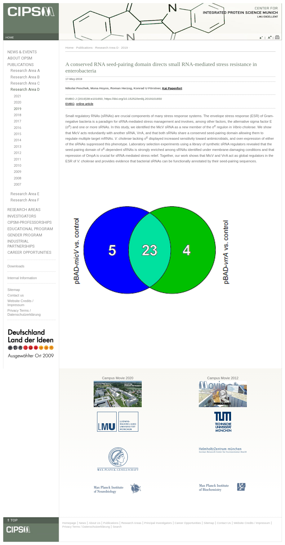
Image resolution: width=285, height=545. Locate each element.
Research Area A (25, 70)
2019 (17, 109)
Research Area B (25, 77)
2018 (17, 115)
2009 (17, 172)
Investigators (21, 216)
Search (117, 526)
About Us (94, 523)
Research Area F (25, 200)
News (82, 523)
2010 (17, 166)
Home (69, 47)
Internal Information (22, 278)
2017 (17, 121)
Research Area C (25, 83)
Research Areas (23, 209)
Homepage (69, 523)
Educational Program (30, 228)
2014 (17, 140)
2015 (17, 134)
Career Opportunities (29, 252)
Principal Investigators (158, 523)
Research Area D (25, 89)
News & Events (22, 52)
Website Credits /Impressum (20, 303)
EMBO (69, 103)
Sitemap (13, 290)
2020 (17, 102)
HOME (10, 37)
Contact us (15, 295)
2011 (17, 159)
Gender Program (24, 235)
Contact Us (224, 523)
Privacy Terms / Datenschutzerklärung (24, 312)
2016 (17, 128)
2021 (17, 96)
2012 (17, 153)
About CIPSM (19, 58)
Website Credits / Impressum (252, 523)
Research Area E (25, 194)
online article (84, 103)
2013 (17, 147)
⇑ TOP (12, 520)
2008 (17, 178)
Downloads (15, 266)
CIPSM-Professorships (29, 222)
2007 (17, 184)
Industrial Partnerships (20, 243)
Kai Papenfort (172, 88)
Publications (20, 64)
